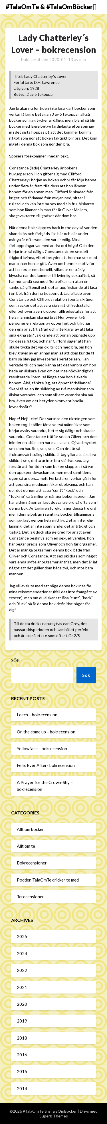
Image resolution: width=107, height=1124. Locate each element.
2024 (22, 953)
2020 (22, 1004)
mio (82, 59)
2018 (22, 1037)
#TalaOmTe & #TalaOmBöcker (49, 7)
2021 (22, 987)
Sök (15, 660)
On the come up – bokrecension (46, 731)
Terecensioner (30, 896)
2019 (22, 1020)
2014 (22, 1088)
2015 (22, 1071)
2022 (22, 970)
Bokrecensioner (32, 862)
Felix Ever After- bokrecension (46, 765)
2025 (22, 936)
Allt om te (26, 846)
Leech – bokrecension (37, 714)
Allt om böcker (30, 829)
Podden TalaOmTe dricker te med (48, 879)
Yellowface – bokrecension (42, 748)
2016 (22, 1054)
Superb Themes (53, 1115)
